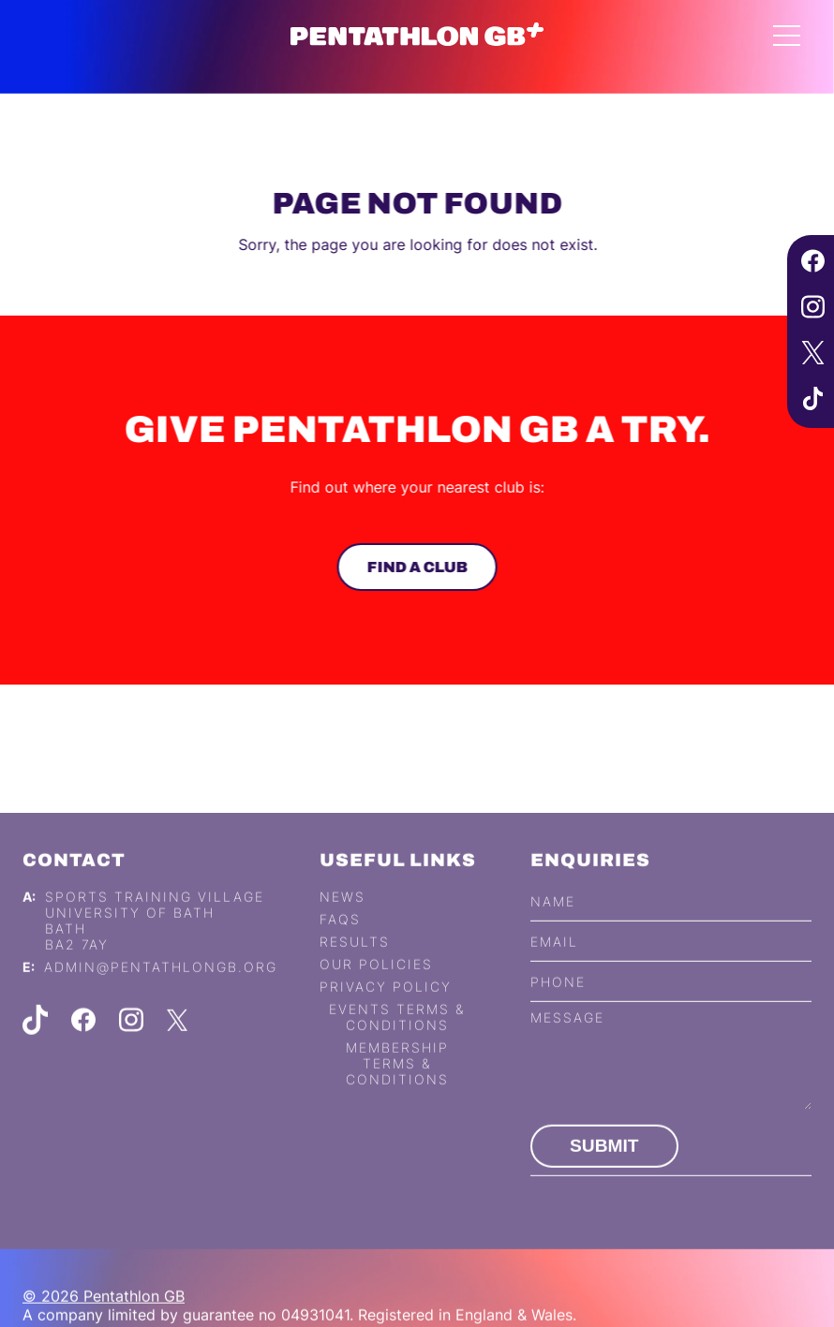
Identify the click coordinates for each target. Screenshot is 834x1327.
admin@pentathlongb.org (160, 987)
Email (554, 962)
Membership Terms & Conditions (397, 1084)
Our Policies (376, 985)
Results (355, 962)
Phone (558, 1002)
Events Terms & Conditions (397, 1038)
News (342, 917)
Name (552, 922)
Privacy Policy (386, 1007)
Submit (604, 1166)
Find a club (415, 567)
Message (567, 1038)
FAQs (340, 940)
